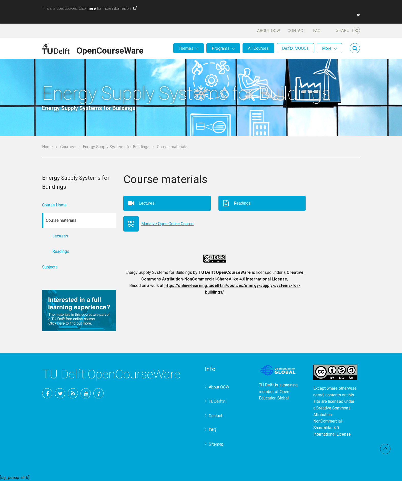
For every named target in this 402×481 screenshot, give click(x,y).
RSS (73, 393)
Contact (296, 30)
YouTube (86, 393)
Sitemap (216, 444)
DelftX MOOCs (295, 48)
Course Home (54, 205)
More (326, 48)
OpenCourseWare (110, 50)
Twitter (60, 393)
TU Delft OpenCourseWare (224, 272)
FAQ (316, 30)
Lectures (147, 203)
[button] (357, 15)
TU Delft (98, 393)
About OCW (268, 30)
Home (47, 146)
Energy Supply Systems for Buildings (116, 146)
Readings (242, 203)
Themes (186, 48)
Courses (67, 146)
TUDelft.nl (217, 401)
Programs (220, 48)
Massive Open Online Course (167, 223)
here (91, 8)
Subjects (50, 267)
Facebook (47, 393)
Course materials (172, 146)
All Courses (258, 48)
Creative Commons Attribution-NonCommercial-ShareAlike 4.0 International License (332, 421)
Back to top (385, 449)
